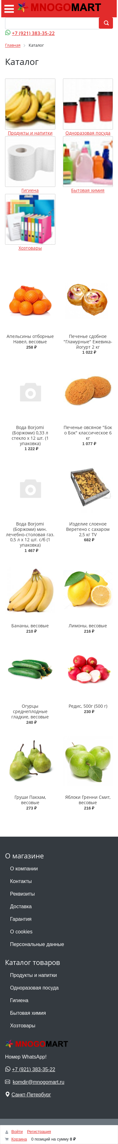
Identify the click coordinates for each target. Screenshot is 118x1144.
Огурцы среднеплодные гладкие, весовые (30, 711)
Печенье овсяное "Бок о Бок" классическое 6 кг (88, 432)
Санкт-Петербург (31, 1094)
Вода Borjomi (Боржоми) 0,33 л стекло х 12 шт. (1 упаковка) (30, 435)
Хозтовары (30, 248)
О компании (24, 868)
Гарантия (20, 919)
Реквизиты (22, 894)
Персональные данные (37, 944)
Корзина (19, 1139)
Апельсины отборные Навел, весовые (30, 339)
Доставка (21, 906)
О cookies (21, 931)
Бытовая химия (87, 191)
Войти (17, 1131)
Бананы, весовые (30, 626)
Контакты (21, 881)
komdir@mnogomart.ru (38, 1082)
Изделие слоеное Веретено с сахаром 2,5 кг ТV (88, 529)
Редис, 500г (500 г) (88, 706)
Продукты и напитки (30, 133)
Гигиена (30, 191)
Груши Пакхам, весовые (30, 799)
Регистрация (39, 1131)
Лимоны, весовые (88, 626)
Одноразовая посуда (87, 133)
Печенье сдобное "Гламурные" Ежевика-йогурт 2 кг (88, 341)
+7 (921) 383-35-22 (33, 33)
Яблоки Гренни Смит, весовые (87, 799)
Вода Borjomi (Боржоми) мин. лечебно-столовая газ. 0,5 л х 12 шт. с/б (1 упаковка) (30, 534)
